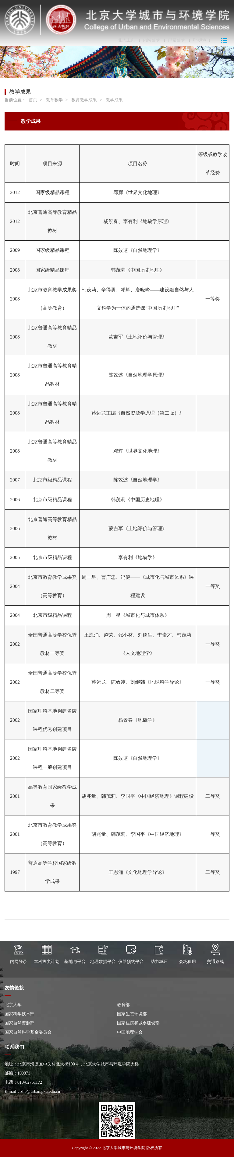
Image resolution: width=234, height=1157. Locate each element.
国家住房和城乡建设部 (138, 1023)
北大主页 (126, 40)
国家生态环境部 (132, 1014)
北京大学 (13, 1004)
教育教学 (54, 100)
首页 (33, 100)
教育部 (123, 1004)
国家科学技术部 (19, 1014)
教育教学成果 (84, 100)
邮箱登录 (176, 40)
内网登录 (151, 40)
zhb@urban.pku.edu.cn (40, 1091)
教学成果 (114, 100)
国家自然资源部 (19, 1023)
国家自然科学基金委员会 (28, 1032)
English (199, 40)
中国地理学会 (130, 1032)
